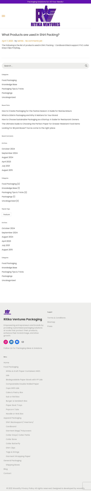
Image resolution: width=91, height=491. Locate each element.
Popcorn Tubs (12, 409)
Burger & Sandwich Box (16, 401)
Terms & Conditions (56, 317)
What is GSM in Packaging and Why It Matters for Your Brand (30, 115)
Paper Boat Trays (14, 405)
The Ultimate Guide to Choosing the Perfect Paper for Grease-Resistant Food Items (41, 123)
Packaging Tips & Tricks (13, 88)
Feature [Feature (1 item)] (6, 214)
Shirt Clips (10, 447)
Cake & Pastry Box (14, 392)
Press (49, 326)
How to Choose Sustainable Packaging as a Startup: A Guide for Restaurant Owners (40, 119)
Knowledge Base (9, 84)
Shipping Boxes (13, 464)
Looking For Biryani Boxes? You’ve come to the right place (28, 128)
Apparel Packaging (12, 418)
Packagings (7, 93)
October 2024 (8, 149)
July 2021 (6, 166)
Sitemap (51, 322)
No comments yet (33, 41)
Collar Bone (11, 439)
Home (6, 362)
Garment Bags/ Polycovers (18, 430)
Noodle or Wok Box (14, 413)
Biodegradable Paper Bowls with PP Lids (24, 379)
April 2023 (6, 161)
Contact (7, 473)
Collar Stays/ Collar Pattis (18, 435)
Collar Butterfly (13, 443)
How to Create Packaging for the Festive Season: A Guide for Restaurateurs (37, 111)
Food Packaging (9, 80)
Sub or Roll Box (12, 396)
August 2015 (7, 170)
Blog (6, 469)
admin (20, 41)
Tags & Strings (12, 452)
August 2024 (7, 157)
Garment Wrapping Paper (18, 456)
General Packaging (12, 460)
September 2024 (10, 153)
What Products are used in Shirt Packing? (30, 35)
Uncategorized (9, 97)
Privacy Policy (27, 488)
